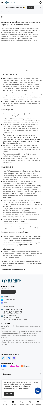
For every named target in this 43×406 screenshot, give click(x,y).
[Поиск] (36, 2)
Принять (9, 394)
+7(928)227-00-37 (9, 286)
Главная (3, 11)
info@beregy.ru (8, 249)
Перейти (30, 7)
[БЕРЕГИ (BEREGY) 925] (10, 2)
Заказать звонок (8, 292)
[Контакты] (40, 2)
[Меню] (2, 2)
